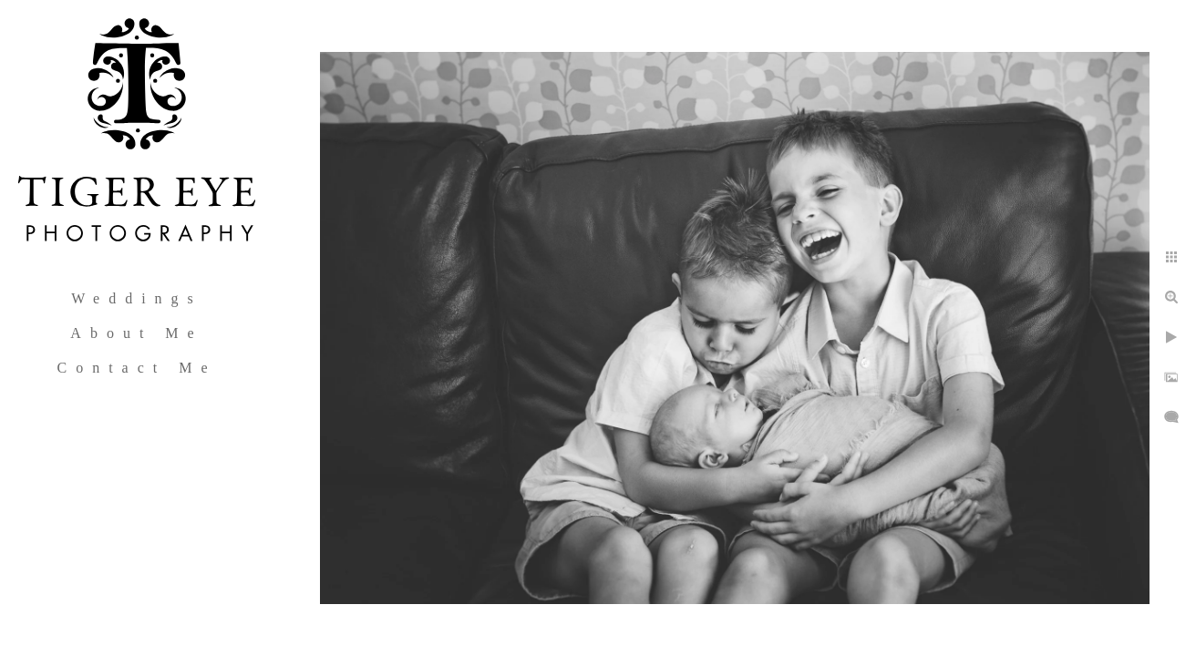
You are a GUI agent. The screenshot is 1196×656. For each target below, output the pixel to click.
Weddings (136, 298)
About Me (136, 333)
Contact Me (136, 367)
